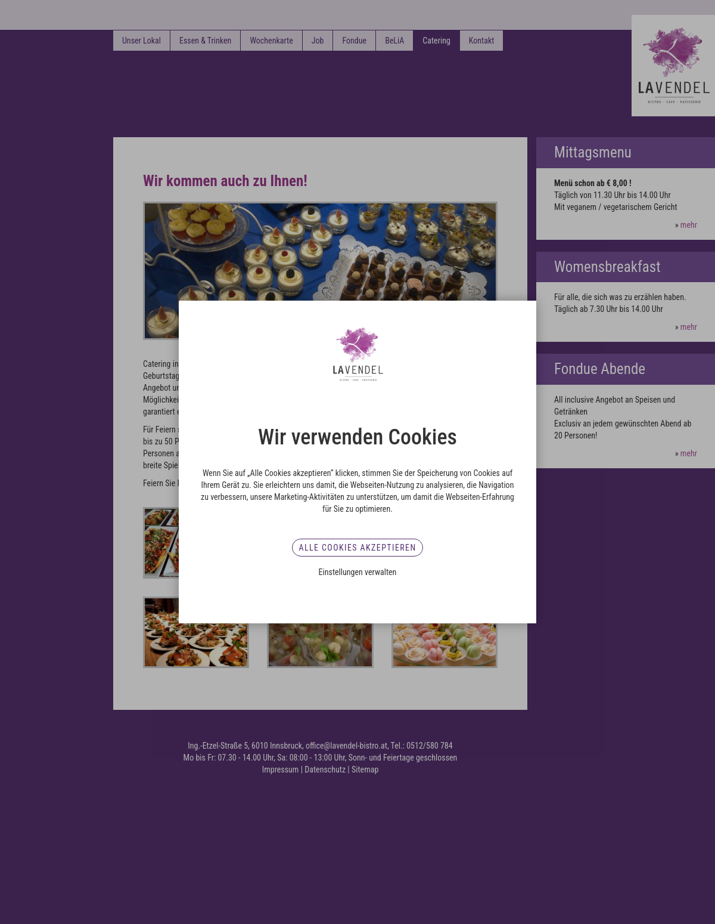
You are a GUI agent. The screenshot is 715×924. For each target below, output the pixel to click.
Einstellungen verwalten (358, 572)
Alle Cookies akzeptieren (357, 547)
